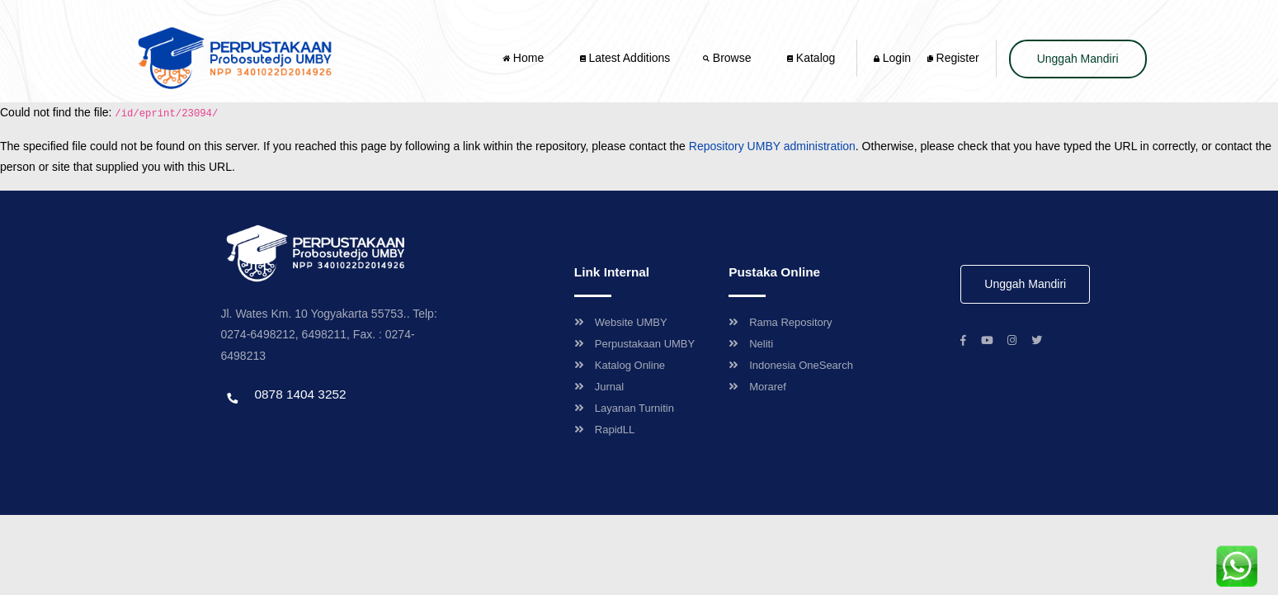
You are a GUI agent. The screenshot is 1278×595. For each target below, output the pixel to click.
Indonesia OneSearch (791, 365)
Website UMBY (620, 322)
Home (524, 57)
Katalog (811, 57)
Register (953, 57)
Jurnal (599, 386)
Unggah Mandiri (1078, 58)
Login (892, 57)
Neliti (751, 344)
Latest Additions (625, 57)
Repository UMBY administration (772, 146)
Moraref (757, 386)
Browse (728, 57)
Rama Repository (780, 322)
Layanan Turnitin (624, 408)
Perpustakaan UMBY (634, 344)
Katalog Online (619, 365)
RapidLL (604, 429)
